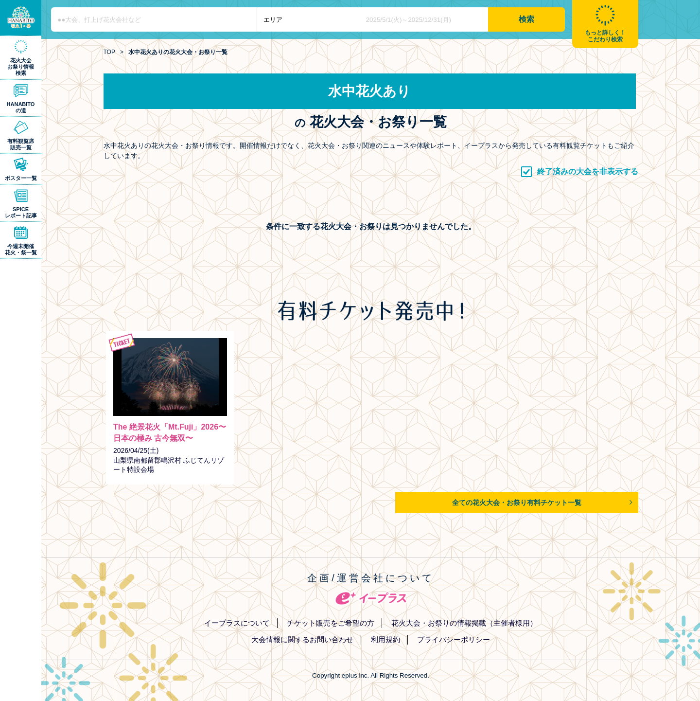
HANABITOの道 (21, 107)
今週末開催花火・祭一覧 (21, 249)
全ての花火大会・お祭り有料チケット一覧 (516, 502)
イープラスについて (237, 623)
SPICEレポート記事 (21, 212)
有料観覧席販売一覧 (20, 144)
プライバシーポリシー (453, 639)
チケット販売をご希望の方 (330, 623)
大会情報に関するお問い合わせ (302, 639)
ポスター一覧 (21, 178)
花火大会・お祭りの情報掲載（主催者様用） (464, 623)
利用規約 (385, 639)
